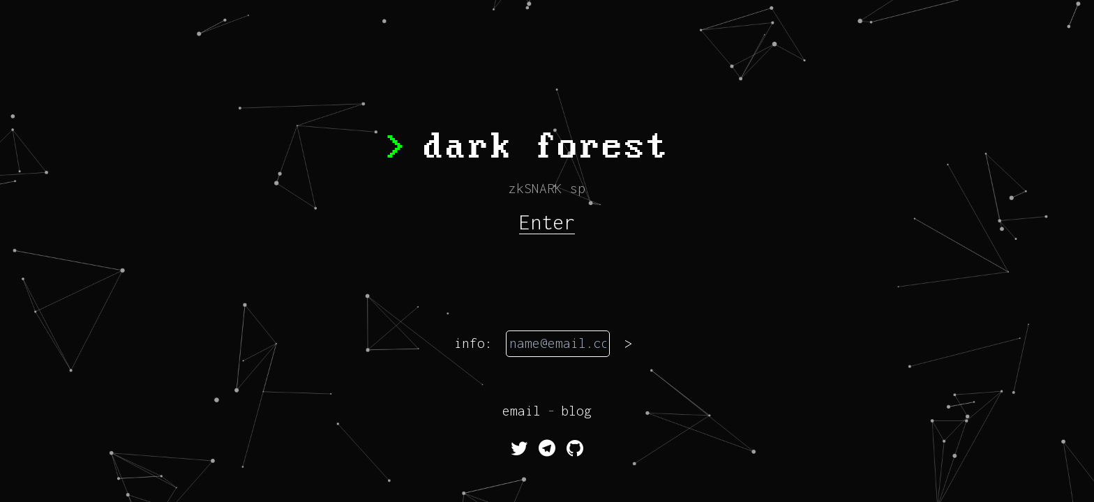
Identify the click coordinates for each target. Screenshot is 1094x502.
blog (576, 410)
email (521, 410)
